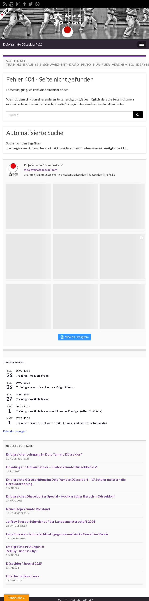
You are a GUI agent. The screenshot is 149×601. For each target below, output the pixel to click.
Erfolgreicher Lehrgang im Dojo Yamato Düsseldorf (44, 454)
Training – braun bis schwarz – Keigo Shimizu (45, 387)
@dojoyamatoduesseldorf (40, 169)
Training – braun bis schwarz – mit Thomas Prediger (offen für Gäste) (61, 423)
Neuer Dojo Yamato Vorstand (28, 509)
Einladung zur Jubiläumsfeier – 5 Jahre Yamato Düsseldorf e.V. (51, 467)
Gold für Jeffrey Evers (22, 576)
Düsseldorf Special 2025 (24, 563)
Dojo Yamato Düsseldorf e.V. (22, 44)
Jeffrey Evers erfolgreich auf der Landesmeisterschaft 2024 (50, 521)
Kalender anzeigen (14, 431)
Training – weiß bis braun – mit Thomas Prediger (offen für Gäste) (59, 411)
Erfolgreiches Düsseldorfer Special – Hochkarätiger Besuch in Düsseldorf (60, 496)
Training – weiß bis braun (32, 375)
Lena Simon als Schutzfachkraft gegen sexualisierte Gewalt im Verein (57, 534)
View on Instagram (74, 337)
